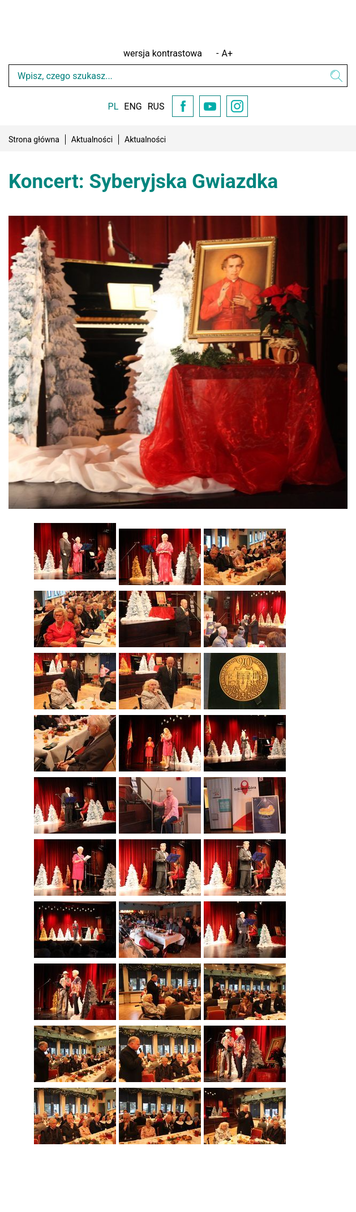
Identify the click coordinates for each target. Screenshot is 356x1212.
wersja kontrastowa (162, 53)
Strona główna (33, 139)
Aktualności (92, 139)
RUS (156, 106)
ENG (132, 106)
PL (113, 106)
